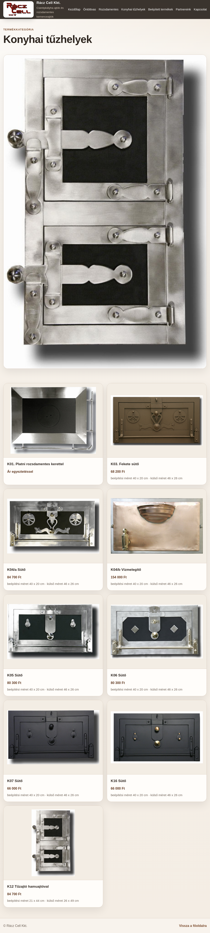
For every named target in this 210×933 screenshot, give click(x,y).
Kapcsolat (200, 9)
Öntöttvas (89, 9)
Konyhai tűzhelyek (133, 9)
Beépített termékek (160, 9)
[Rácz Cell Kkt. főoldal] (34, 9)
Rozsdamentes (109, 9)
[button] (53, 434)
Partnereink (183, 9)
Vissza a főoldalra (193, 925)
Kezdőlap (74, 9)
